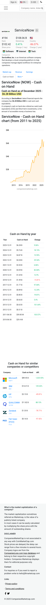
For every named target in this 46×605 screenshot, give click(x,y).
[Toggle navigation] (6, 8)
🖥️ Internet (21, 51)
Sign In (13, 2)
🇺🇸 (23, 2)
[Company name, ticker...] (32, 8)
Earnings (29, 72)
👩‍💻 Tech (32, 51)
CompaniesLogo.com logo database (20, 553)
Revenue (18, 72)
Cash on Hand (8, 77)
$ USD (34, 2)
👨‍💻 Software (8, 51)
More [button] (20, 77)
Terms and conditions (14, 589)
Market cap (7, 72)
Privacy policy (11, 584)
